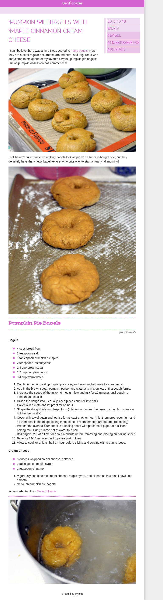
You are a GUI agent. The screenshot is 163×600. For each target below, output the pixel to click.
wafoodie (72, 3)
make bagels (79, 50)
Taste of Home (46, 491)
